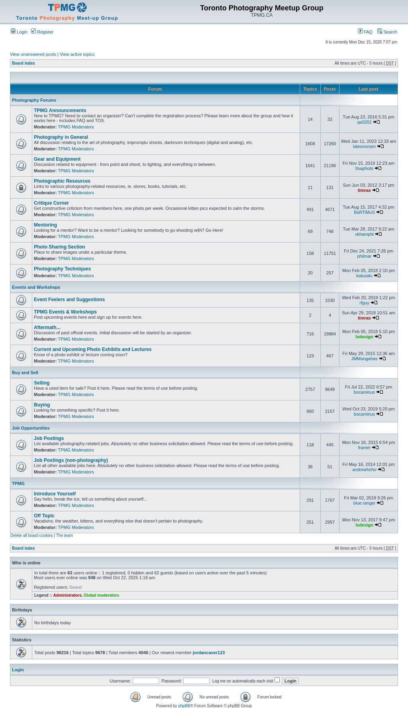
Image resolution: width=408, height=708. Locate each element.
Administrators (67, 595)
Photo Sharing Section (59, 247)
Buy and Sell (25, 372)
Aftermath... (47, 327)
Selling (41, 383)
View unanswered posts (33, 54)
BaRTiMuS (364, 212)
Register (42, 32)
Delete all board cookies (31, 535)
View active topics (77, 54)
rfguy (364, 302)
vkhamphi (364, 234)
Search (387, 32)
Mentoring (45, 225)
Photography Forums (34, 100)
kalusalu (364, 275)
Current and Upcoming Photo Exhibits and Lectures (92, 349)
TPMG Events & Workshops (65, 312)
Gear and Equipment (57, 159)
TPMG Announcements (60, 110)
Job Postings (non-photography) (71, 460)
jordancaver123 (209, 652)
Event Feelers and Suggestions (69, 299)
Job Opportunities (31, 428)
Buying (42, 405)
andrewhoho (364, 469)
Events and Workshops (36, 287)
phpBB (184, 706)
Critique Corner (51, 203)
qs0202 (364, 122)
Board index (23, 63)
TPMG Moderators (76, 126)
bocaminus (364, 392)
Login (19, 32)
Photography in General (61, 137)
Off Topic (44, 516)
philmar (364, 256)
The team (64, 535)
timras (364, 190)
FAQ (365, 32)
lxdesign (364, 336)
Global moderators (101, 595)
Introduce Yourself (55, 494)
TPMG (18, 483)
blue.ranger (364, 503)
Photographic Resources (62, 181)
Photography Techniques (62, 269)
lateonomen (364, 146)
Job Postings (49, 438)
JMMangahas (364, 358)
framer (364, 447)
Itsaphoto (364, 168)
